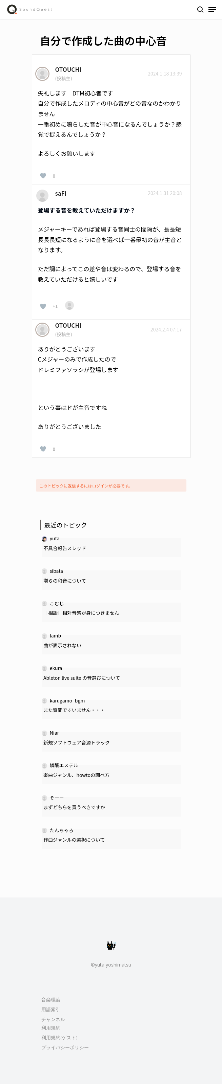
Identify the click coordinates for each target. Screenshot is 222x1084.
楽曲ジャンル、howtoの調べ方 (76, 775)
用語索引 (50, 1009)
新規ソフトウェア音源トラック (76, 742)
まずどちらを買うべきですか (74, 807)
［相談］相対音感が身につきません (81, 612)
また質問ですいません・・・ (74, 710)
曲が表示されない (62, 645)
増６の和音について (64, 580)
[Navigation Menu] (212, 9)
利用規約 (50, 1027)
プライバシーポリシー (65, 1047)
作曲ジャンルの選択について (74, 839)
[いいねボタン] (43, 176)
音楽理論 (50, 999)
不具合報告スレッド (64, 548)
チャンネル (53, 1019)
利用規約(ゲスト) (59, 1037)
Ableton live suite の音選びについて (81, 677)
